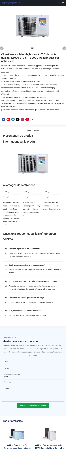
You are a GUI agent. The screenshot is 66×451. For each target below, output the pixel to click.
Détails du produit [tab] (33, 130)
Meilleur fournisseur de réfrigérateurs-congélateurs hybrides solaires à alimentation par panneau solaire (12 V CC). (16, 446)
